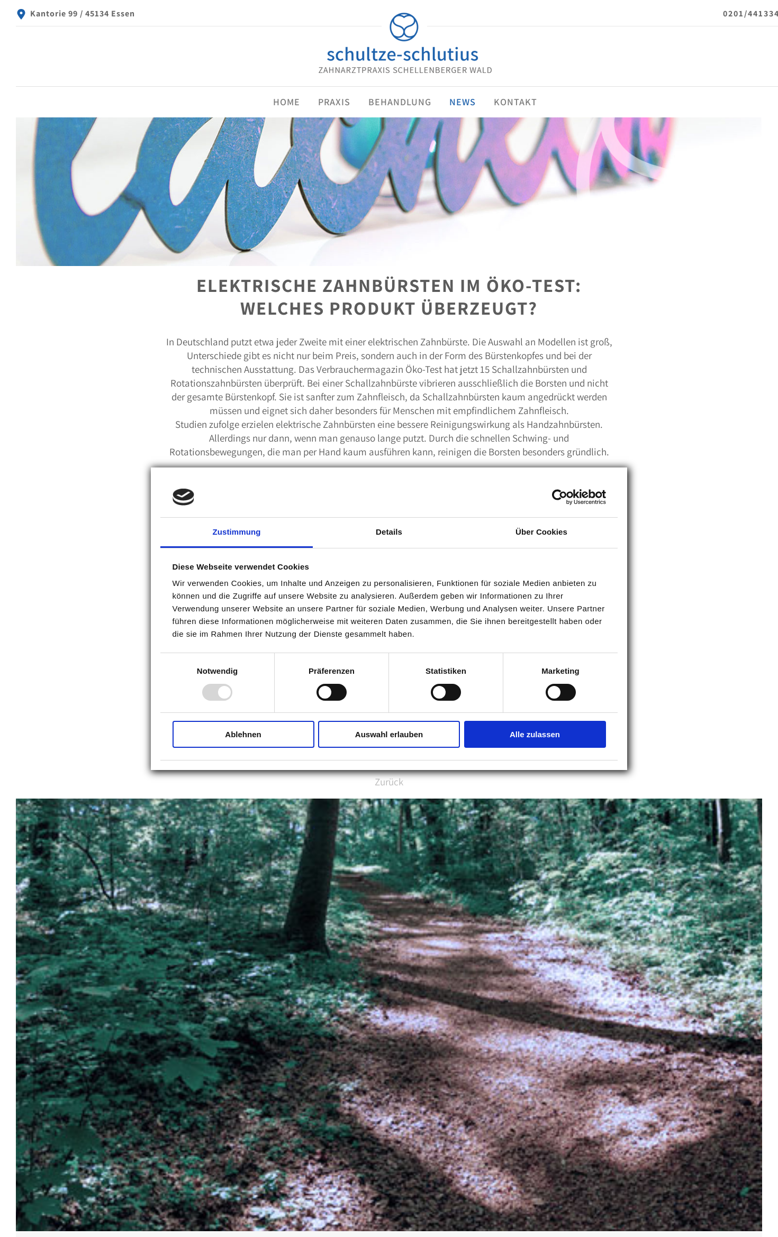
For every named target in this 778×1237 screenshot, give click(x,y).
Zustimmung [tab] (237, 531)
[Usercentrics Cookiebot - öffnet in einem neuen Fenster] (559, 497)
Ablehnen (243, 734)
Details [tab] (389, 531)
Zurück (389, 781)
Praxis (334, 102)
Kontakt (515, 102)
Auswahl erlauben (389, 734)
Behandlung (399, 102)
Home (286, 102)
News (462, 102)
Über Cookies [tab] (541, 531)
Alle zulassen (535, 734)
